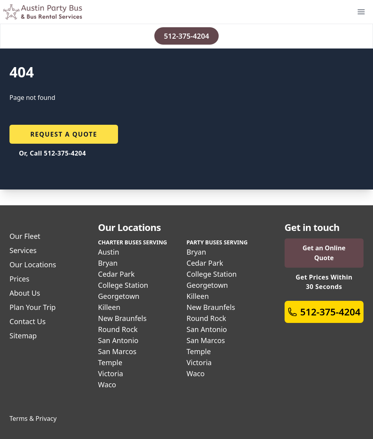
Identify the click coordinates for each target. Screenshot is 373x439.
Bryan (108, 263)
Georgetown (118, 296)
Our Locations (32, 264)
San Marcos (117, 351)
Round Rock (117, 329)
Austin (108, 252)
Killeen (109, 307)
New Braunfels (122, 318)
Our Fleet (24, 236)
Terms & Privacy (32, 418)
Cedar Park (116, 274)
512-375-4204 (186, 36)
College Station (123, 285)
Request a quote (63, 134)
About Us (24, 293)
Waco (107, 384)
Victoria (110, 373)
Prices (19, 278)
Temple (110, 362)
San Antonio (118, 340)
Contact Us (27, 321)
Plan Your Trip (32, 307)
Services (23, 250)
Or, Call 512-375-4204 (52, 153)
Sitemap (23, 335)
